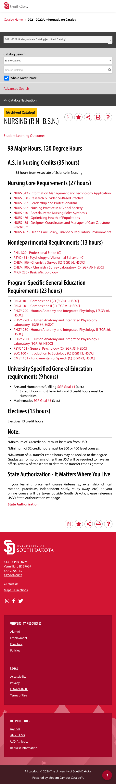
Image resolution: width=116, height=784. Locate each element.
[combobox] (58, 39)
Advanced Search (16, 88)
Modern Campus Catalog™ (65, 778)
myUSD (15, 729)
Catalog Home (13, 20)
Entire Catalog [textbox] (13, 60)
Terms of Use (18, 695)
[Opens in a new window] (7, 601)
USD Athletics (19, 742)
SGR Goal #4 (66, 386)
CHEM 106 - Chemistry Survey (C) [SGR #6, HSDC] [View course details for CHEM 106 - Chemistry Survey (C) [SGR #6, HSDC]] (49, 262)
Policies (15, 650)
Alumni (15, 632)
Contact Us (11, 584)
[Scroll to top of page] (107, 775)
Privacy (15, 683)
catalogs (34, 771)
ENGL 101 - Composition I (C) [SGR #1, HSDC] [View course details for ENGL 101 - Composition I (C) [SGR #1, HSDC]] (46, 301)
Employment (18, 638)
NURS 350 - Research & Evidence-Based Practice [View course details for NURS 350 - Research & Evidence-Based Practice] (48, 198)
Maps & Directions (16, 590)
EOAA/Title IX (19, 689)
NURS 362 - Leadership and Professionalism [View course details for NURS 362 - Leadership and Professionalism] (45, 203)
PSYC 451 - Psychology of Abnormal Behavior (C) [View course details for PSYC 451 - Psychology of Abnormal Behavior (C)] (49, 257)
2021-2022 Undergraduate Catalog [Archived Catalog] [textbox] (35, 39)
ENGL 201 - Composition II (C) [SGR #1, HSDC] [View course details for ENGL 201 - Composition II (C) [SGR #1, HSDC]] (47, 305)
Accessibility (18, 677)
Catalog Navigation (22, 100)
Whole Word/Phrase (23, 78)
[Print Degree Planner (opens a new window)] (68, 117)
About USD (17, 735)
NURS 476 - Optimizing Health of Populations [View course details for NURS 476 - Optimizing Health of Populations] (47, 217)
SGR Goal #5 (42, 400)
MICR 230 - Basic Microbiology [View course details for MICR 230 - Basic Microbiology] (36, 272)
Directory (16, 644)
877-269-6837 (13, 575)
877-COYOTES (13, 571)
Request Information (23, 748)
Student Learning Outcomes (24, 135)
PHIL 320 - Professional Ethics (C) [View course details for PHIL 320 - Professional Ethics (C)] (37, 252)
